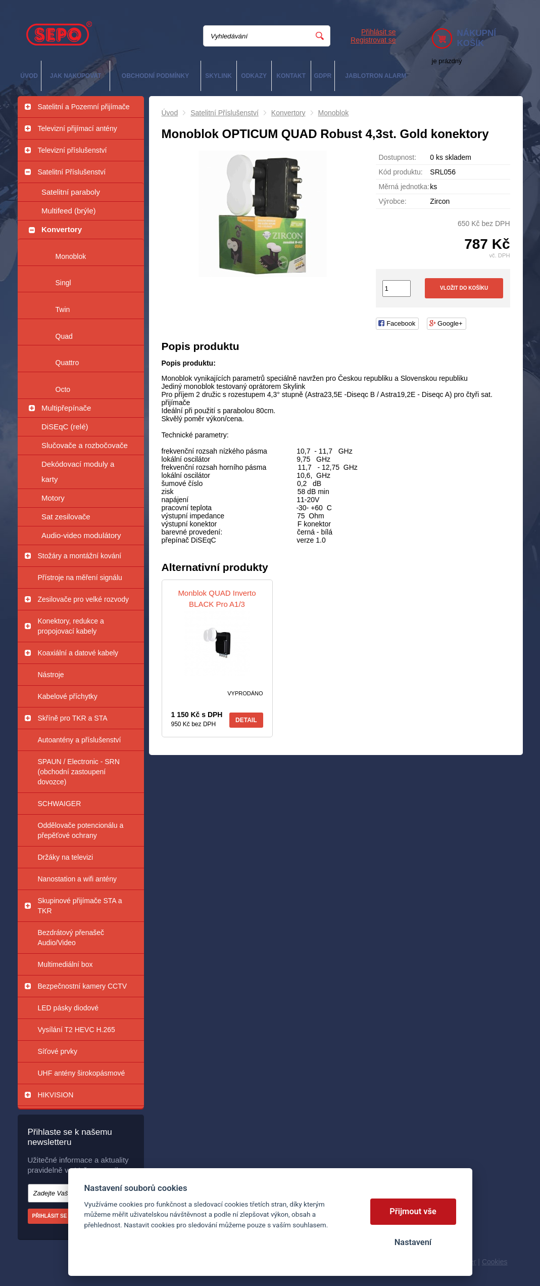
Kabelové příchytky (67, 696)
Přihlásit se (378, 32)
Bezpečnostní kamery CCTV (82, 986)
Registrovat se (373, 40)
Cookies (495, 1262)
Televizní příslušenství (72, 150)
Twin (63, 309)
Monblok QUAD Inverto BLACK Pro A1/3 (217, 598)
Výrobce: (392, 201)
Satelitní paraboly (70, 192)
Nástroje (51, 675)
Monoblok (71, 256)
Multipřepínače (66, 408)
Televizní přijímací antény (77, 128)
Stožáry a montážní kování (80, 556)
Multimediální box (65, 964)
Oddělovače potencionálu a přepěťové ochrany (81, 830)
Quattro (67, 363)
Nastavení (413, 1242)
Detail (246, 720)
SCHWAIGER (59, 804)
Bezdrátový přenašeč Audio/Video (71, 937)
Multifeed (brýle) (68, 210)
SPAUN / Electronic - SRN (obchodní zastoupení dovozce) (79, 772)
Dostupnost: (397, 157)
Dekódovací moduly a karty (77, 471)
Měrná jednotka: (403, 187)
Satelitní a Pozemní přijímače (84, 107)
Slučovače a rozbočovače (84, 445)
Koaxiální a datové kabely (78, 653)
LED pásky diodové (68, 1008)
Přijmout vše (412, 1211)
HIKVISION (56, 1095)
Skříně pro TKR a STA (73, 718)
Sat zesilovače (65, 516)
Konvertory (61, 229)
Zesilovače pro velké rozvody (83, 599)
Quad (64, 336)
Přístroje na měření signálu (80, 577)
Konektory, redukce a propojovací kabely (71, 626)
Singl (63, 283)
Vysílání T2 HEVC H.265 (76, 1030)
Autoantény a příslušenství (79, 740)
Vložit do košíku (464, 288)
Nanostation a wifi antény (77, 879)
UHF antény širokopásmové (81, 1073)
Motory (53, 498)
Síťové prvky (57, 1051)
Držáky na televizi (65, 857)
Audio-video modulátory (81, 535)
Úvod (170, 113)
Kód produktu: (400, 172)
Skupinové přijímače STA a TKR (80, 906)
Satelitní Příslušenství (72, 172)
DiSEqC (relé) (64, 426)
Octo (63, 389)
